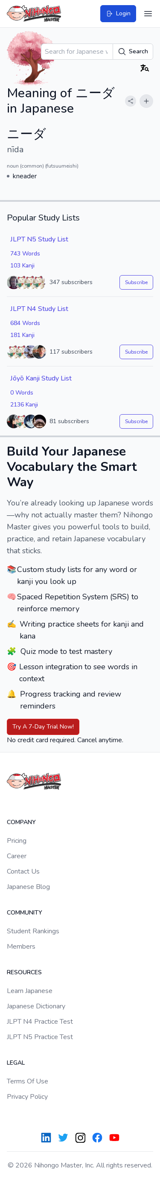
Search (133, 51)
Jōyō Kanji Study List (41, 378)
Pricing (16, 840)
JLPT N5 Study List (39, 239)
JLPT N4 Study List (39, 309)
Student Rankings (33, 931)
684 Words (25, 323)
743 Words (25, 254)
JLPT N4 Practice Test (40, 1021)
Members (21, 946)
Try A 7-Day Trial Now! (43, 727)
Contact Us (23, 871)
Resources (24, 972)
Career (16, 856)
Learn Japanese (29, 991)
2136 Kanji (24, 405)
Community (24, 913)
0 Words (21, 393)
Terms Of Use (27, 1081)
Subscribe (136, 282)
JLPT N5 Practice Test (40, 1037)
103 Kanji (22, 265)
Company (21, 822)
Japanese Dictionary (36, 1006)
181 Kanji (22, 335)
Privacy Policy (27, 1096)
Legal (16, 1063)
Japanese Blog (28, 887)
